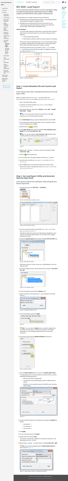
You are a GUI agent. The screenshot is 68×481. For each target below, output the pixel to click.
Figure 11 (30, 447)
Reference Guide (5, 80)
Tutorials (4, 12)
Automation (6, 55)
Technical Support (49, 478)
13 (32, 443)
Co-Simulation (6, 62)
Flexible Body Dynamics (6, 29)
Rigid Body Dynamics (6, 20)
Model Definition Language (6, 24)
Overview (4, 10)
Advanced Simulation (6, 33)
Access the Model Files (6, 15)
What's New (5, 8)
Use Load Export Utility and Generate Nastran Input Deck (64, 24)
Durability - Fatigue (6, 41)
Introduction (7, 17)
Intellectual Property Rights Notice (36, 478)
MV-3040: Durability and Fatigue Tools (7, 51)
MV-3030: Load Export (7, 45)
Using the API (6, 72)
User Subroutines (6, 58)
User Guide (5, 76)
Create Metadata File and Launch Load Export (64, 14)
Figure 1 (33, 51)
